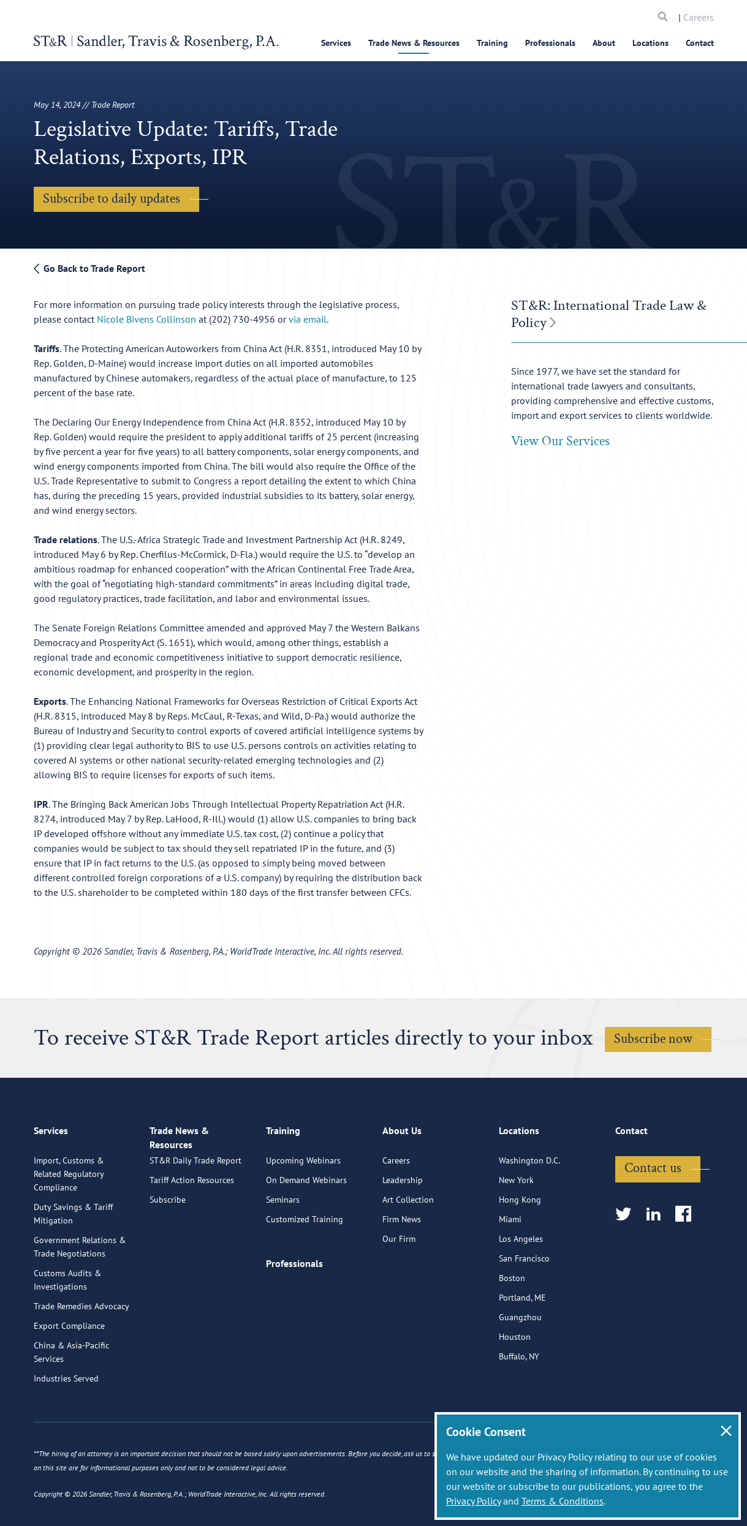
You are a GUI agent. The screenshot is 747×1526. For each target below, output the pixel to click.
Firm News (401, 1270)
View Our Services (560, 441)
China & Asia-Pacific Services (71, 1403)
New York (516, 1230)
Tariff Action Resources (192, 1243)
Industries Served (66, 1429)
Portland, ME (522, 1348)
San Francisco (524, 1309)
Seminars (283, 1250)
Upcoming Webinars (303, 1211)
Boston (512, 1328)
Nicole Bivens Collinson (148, 319)
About (604, 42)
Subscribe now (653, 1039)
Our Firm (398, 1289)
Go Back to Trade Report (89, 268)
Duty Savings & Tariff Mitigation (73, 1264)
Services (336, 42)
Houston (515, 1387)
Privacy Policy (473, 1501)
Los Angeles (521, 1289)
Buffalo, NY (519, 1407)
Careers (698, 17)
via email (308, 319)
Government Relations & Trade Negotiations (80, 1297)
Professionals (550, 42)
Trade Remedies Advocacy (81, 1357)
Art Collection (408, 1250)
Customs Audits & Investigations (67, 1330)
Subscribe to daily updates (111, 199)
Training (492, 42)
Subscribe (168, 1262)
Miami (510, 1270)
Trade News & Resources (414, 42)
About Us (402, 1186)
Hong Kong (520, 1250)
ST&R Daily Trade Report (195, 1223)
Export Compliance (69, 1376)
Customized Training (304, 1270)
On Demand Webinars (306, 1230)
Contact (700, 42)
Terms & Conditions (562, 1501)
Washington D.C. (529, 1211)
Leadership (402, 1230)
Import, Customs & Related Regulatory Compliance (69, 1225)
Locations (650, 42)
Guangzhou (520, 1368)
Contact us (652, 1219)
